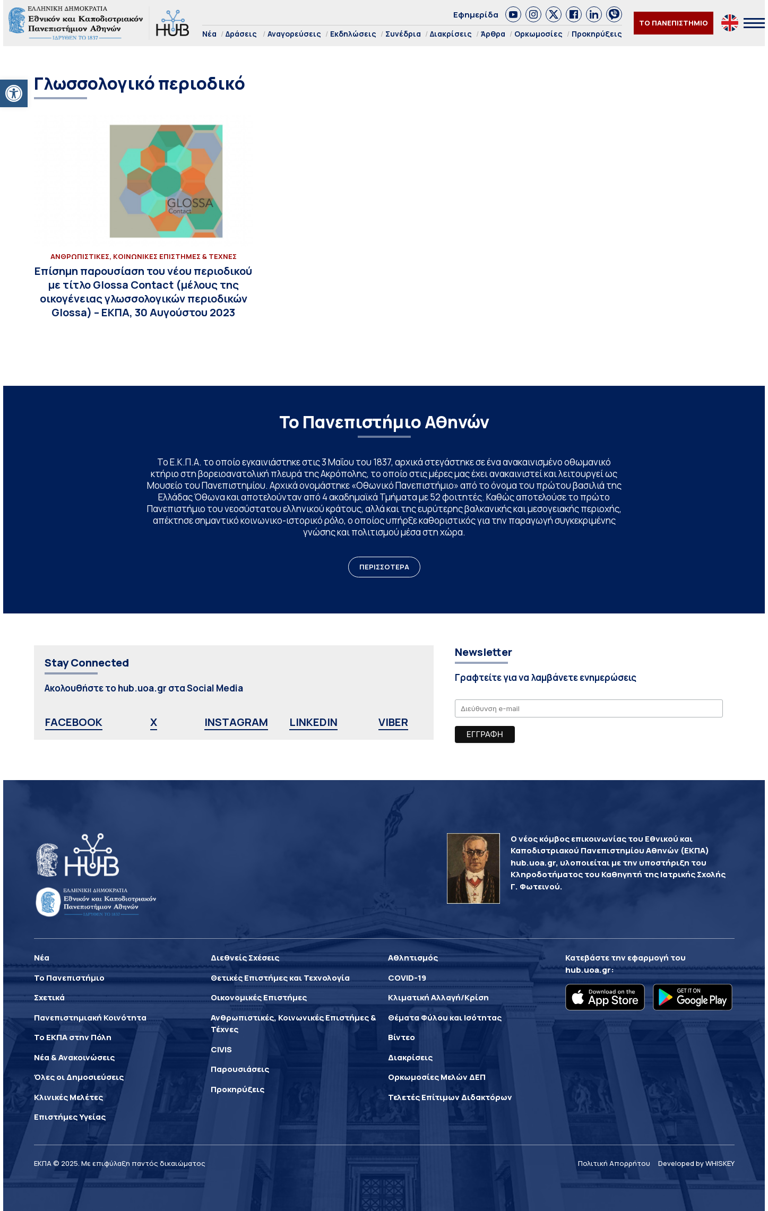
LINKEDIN (313, 722)
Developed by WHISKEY (696, 1163)
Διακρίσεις (451, 34)
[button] (14, 93)
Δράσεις (241, 34)
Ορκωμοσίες (538, 34)
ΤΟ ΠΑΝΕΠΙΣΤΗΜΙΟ (673, 23)
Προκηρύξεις (597, 34)
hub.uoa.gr (588, 969)
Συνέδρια (403, 34)
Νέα (209, 34)
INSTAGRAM (236, 722)
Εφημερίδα (475, 15)
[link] (513, 14)
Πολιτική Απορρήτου (614, 1163)
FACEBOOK (73, 722)
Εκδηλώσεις (353, 34)
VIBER (393, 722)
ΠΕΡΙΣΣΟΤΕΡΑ (384, 567)
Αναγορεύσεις (294, 34)
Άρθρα (493, 34)
